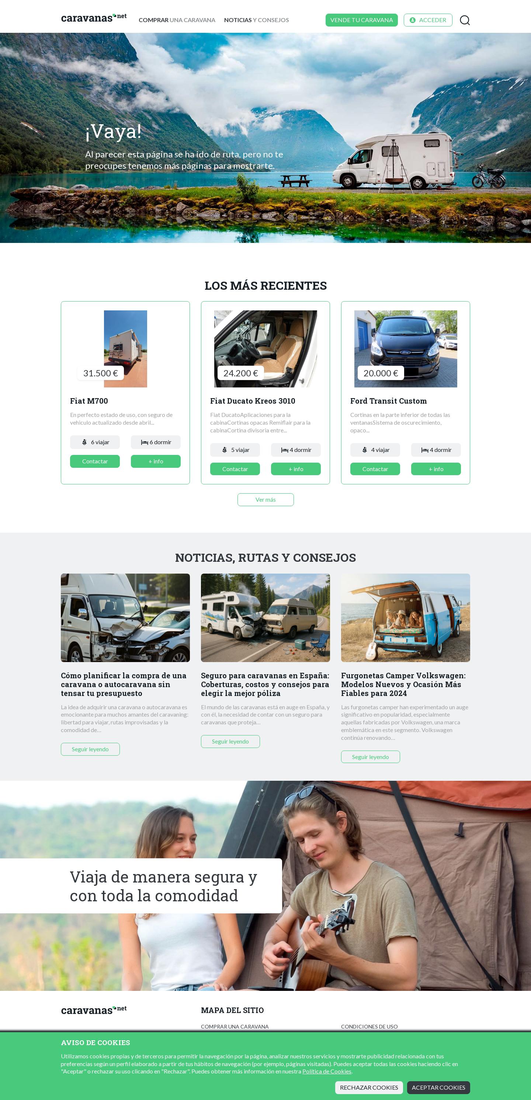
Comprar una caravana (235, 1026)
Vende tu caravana (361, 19)
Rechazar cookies (369, 1087)
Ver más (266, 499)
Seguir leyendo (90, 748)
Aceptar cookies (438, 1087)
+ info (156, 460)
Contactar (95, 460)
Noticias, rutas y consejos (265, 557)
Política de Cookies (326, 1071)
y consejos (256, 19)
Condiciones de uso (369, 1026)
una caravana (177, 19)
